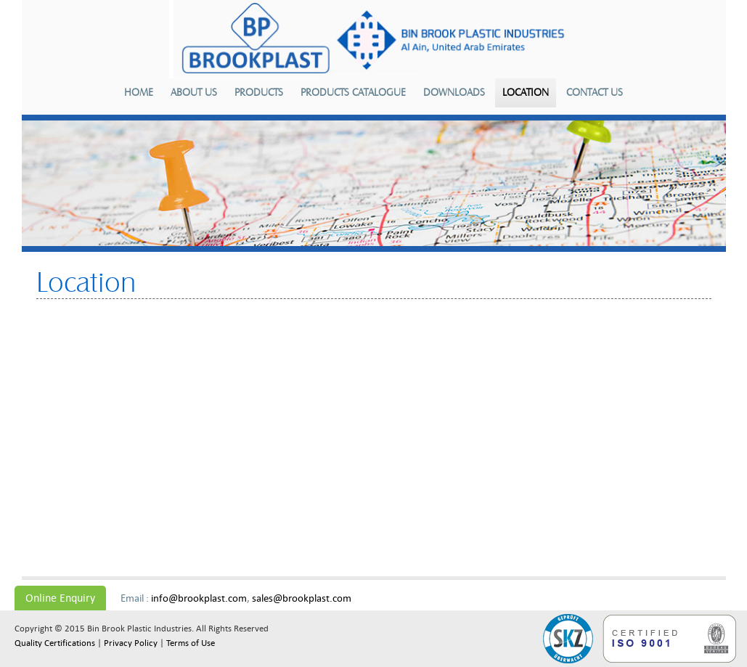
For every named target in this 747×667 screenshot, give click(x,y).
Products (258, 92)
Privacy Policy (131, 643)
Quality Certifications (55, 643)
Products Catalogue (353, 92)
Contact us (594, 92)
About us (194, 92)
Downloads (454, 92)
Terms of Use (190, 643)
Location (525, 92)
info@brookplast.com (199, 598)
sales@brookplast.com (301, 598)
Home (138, 92)
